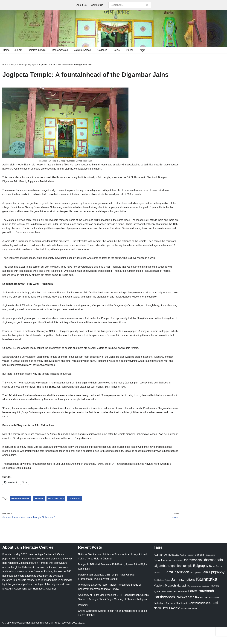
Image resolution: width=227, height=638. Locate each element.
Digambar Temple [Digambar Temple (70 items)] (180, 577)
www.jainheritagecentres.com (32, 634)
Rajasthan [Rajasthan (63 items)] (202, 608)
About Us (81, 5)
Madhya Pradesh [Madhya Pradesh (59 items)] (165, 596)
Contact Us (97, 5)
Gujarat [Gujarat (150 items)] (166, 583)
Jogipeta (39, 509)
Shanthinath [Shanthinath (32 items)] (182, 614)
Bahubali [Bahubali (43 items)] (200, 566)
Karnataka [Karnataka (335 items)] (206, 590)
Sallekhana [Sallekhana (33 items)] (159, 614)
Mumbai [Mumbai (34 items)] (215, 597)
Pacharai (83, 616)
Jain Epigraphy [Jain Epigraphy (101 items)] (213, 583)
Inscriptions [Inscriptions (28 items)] (195, 584)
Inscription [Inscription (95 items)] (181, 583)
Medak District (57, 509)
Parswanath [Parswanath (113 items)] (185, 608)
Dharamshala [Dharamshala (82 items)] (192, 571)
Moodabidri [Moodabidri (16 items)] (206, 597)
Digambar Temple (21, 509)
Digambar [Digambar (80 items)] (161, 577)
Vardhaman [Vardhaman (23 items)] (186, 620)
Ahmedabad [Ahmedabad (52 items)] (171, 566)
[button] (24, 50)
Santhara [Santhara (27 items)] (170, 614)
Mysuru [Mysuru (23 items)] (164, 603)
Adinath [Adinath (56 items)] (158, 566)
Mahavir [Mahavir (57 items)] (182, 596)
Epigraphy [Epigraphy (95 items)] (200, 577)
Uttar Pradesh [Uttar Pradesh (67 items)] (171, 619)
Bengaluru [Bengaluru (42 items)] (160, 571)
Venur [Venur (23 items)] (194, 620)
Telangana (76, 509)
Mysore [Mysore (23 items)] (157, 603)
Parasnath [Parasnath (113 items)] (206, 602)
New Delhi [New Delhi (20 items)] (172, 603)
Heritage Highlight (27, 64)
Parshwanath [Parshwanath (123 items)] (164, 608)
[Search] (126, 5)
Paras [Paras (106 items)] (192, 602)
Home (6, 50)
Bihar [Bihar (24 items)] (168, 572)
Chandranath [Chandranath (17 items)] (177, 572)
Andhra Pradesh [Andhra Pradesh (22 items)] (187, 566)
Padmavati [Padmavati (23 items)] (182, 603)
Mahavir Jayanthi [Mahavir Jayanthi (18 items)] (194, 597)
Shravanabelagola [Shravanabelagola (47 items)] (200, 614)
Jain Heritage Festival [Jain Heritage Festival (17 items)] (162, 592)
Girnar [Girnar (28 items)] (212, 577)
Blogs (13, 64)
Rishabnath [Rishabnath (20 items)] (214, 609)
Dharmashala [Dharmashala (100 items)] (213, 571)
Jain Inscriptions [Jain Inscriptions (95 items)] (183, 591)
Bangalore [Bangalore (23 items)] (210, 566)
